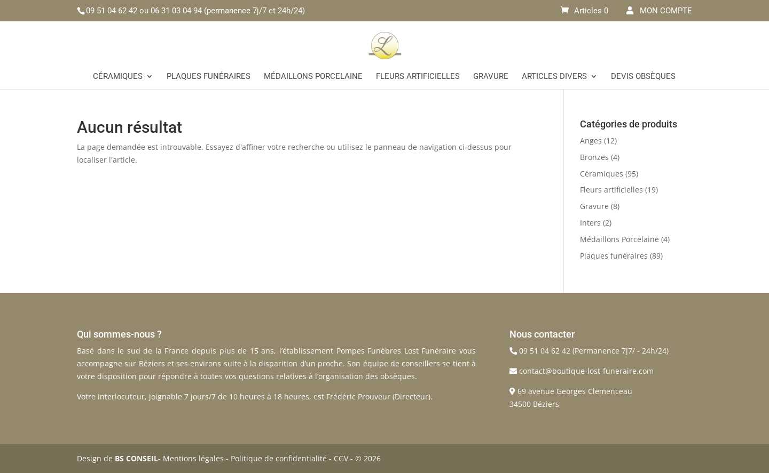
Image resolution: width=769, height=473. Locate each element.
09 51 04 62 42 (111, 10)
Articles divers (554, 77)
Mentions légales (193, 458)
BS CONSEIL (136, 458)
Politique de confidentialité (279, 458)
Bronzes (594, 157)
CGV (341, 458)
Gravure (490, 77)
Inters (590, 223)
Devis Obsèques (643, 77)
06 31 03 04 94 (176, 10)
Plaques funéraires (208, 77)
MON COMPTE (659, 10)
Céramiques (118, 77)
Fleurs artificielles (418, 77)
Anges (591, 140)
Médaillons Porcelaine (313, 77)
